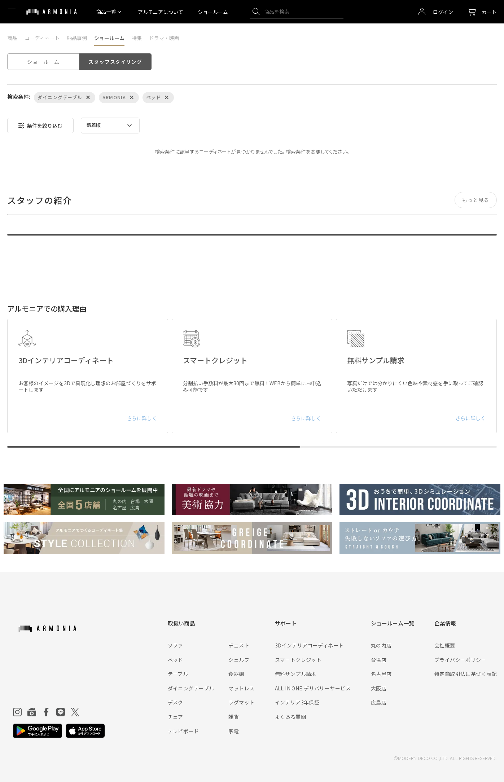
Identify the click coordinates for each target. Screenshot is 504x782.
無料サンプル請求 (295, 673)
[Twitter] (75, 712)
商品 (12, 37)
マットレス (241, 688)
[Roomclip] (31, 712)
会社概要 (444, 645)
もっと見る (475, 199)
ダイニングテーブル (191, 688)
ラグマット (241, 702)
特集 (137, 37)
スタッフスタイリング (115, 61)
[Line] (60, 712)
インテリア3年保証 (297, 702)
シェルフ (238, 659)
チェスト (238, 645)
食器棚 (236, 673)
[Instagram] (17, 712)
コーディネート (42, 37)
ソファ (175, 645)
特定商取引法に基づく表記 (465, 673)
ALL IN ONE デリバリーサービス (313, 688)
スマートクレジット (298, 659)
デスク (175, 702)
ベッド (175, 659)
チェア (175, 716)
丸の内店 (381, 645)
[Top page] (51, 16)
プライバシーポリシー (460, 659)
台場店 (378, 659)
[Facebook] (46, 712)
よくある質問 (290, 716)
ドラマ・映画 (164, 37)
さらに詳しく (142, 418)
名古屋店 (381, 673)
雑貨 (233, 716)
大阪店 (378, 688)
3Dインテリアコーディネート (309, 645)
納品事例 (77, 37)
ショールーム (213, 12)
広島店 (378, 702)
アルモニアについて (160, 12)
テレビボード (183, 731)
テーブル (178, 673)
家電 (233, 731)
